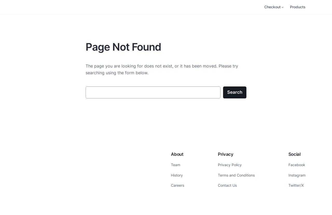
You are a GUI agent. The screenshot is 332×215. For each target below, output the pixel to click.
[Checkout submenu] (282, 7)
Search (234, 92)
